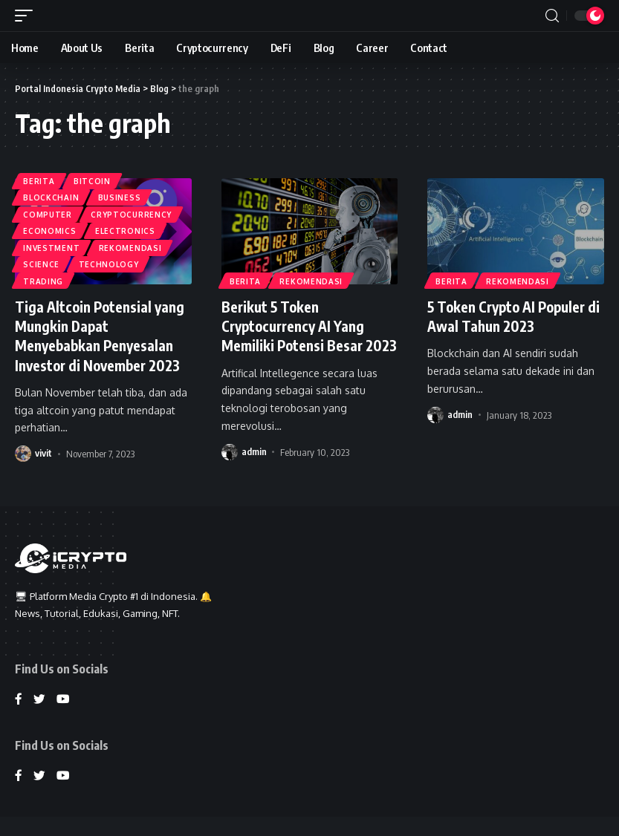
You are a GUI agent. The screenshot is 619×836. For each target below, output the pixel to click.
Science (42, 262)
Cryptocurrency (133, 209)
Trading (44, 280)
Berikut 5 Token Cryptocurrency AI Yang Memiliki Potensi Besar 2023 (296, 335)
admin (254, 471)
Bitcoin (93, 173)
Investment (52, 245)
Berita (39, 173)
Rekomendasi (131, 245)
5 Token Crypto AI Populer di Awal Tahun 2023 (510, 316)
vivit (43, 453)
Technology (110, 262)
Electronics (127, 227)
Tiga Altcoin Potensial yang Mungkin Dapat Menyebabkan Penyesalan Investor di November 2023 (101, 335)
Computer (48, 209)
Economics (50, 227)
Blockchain (52, 191)
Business (121, 191)
